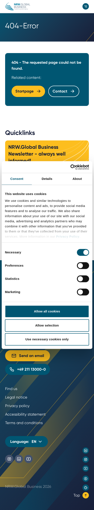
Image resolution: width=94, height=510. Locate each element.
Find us (11, 388)
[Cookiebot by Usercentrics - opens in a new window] (70, 167)
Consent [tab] (16, 179)
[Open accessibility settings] (85, 478)
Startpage (28, 91)
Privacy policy (17, 405)
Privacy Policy (67, 236)
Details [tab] (47, 179)
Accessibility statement (25, 414)
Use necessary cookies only (47, 339)
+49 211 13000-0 (27, 369)
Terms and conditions (24, 422)
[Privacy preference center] (85, 487)
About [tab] (77, 179)
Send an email (27, 355)
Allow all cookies (47, 311)
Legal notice (16, 397)
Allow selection (47, 325)
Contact (64, 91)
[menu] (85, 6)
